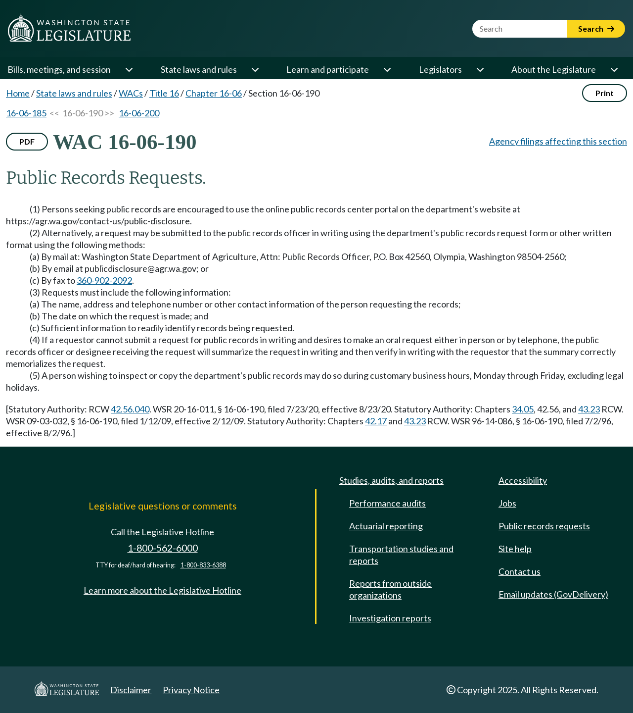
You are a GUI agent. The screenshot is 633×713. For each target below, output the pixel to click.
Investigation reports (390, 617)
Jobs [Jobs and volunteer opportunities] (507, 503)
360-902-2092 (104, 280)
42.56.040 (130, 409)
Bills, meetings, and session (59, 69)
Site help (515, 548)
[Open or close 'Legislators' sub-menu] (479, 69)
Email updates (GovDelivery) (553, 594)
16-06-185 (26, 112)
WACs (131, 93)
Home (18, 93)
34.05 (523, 409)
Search (596, 28)
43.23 (589, 409)
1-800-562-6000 (163, 548)
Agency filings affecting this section (558, 141)
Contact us (519, 571)
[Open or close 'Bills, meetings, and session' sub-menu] (128, 69)
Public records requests (544, 525)
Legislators (440, 69)
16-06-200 (139, 112)
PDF (27, 141)
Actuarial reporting (386, 525)
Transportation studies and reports (401, 554)
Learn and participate (327, 69)
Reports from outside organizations (390, 589)
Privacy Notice (191, 689)
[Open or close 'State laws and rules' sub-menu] (254, 69)
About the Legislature (553, 69)
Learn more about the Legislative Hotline (162, 590)
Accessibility (522, 480)
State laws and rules (199, 69)
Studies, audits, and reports (391, 480)
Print (604, 93)
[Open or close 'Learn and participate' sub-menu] (386, 69)
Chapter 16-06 (213, 93)
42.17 (376, 420)
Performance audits (387, 503)
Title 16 (164, 93)
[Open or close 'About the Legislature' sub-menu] (613, 69)
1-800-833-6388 (203, 565)
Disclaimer (130, 689)
